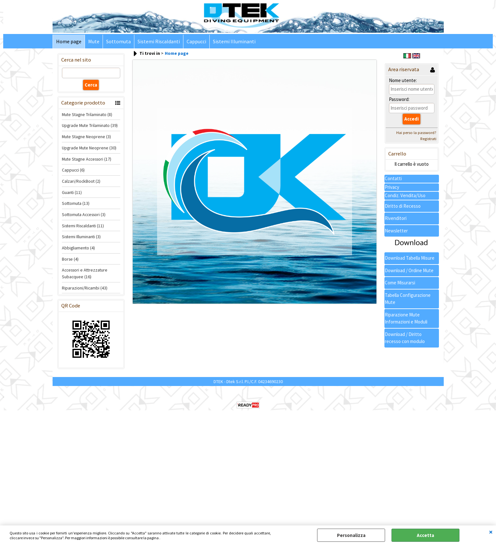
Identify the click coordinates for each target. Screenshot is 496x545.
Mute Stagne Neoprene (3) (86, 136)
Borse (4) (70, 259)
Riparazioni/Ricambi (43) (84, 288)
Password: (399, 99)
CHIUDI (491, 532)
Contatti (393, 178)
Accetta (425, 535)
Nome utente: (403, 80)
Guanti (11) (72, 192)
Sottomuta (118, 41)
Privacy (392, 187)
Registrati (428, 138)
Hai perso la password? (416, 132)
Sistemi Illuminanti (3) (81, 236)
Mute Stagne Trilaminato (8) (87, 114)
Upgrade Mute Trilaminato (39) (90, 125)
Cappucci (196, 41)
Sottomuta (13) (75, 203)
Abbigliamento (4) (78, 248)
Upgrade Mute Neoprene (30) (89, 148)
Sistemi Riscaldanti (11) (83, 226)
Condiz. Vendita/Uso (405, 195)
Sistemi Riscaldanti (159, 41)
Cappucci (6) (73, 170)
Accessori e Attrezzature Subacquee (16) (84, 273)
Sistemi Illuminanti (234, 41)
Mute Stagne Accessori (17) (86, 159)
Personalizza (351, 535)
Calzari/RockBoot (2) (81, 181)
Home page (68, 41)
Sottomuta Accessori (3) (83, 214)
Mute (93, 41)
